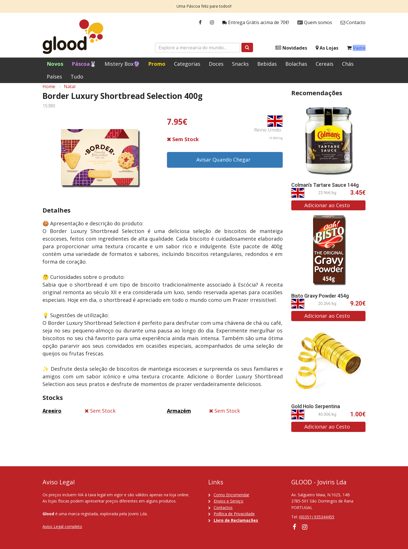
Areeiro (51, 417)
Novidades (291, 48)
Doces (216, 63)
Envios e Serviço (228, 501)
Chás (348, 63)
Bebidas (267, 63)
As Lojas (327, 48)
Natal (69, 92)
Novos (55, 63)
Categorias (187, 63)
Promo (156, 63)
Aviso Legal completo (62, 526)
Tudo (77, 76)
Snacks (240, 63)
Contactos (223, 507)
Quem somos (315, 22)
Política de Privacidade (234, 513)
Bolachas (296, 63)
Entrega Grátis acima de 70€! (255, 22)
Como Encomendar (231, 494)
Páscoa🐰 (84, 63)
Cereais (324, 63)
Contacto (353, 22)
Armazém (179, 417)
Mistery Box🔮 (122, 63)
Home (48, 92)
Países (54, 76)
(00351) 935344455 (316, 517)
